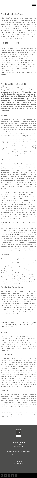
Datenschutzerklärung (18, 463)
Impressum (18, 462)
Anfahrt (18, 460)
